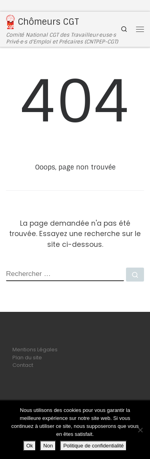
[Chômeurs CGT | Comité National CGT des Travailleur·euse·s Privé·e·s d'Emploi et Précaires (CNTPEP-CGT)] (10, 21)
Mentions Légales (35, 349)
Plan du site (27, 357)
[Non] (140, 430)
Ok (29, 446)
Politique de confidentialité (93, 446)
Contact (22, 365)
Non (48, 446)
